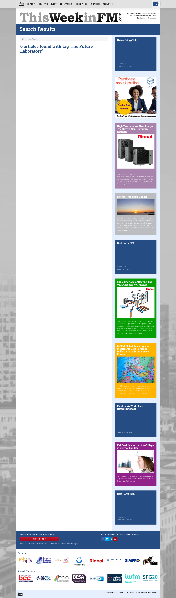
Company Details (110, 592)
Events (54, 4)
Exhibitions (82, 4)
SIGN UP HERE (39, 539)
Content (31, 4)
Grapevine (43, 4)
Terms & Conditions (126, 592)
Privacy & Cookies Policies (146, 592)
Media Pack (108, 4)
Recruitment (67, 4)
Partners (95, 4)
